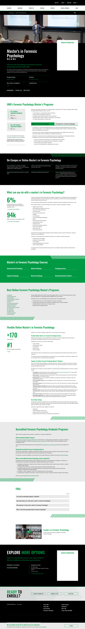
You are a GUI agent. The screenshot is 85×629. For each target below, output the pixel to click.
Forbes (8, 351)
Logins (63, 2)
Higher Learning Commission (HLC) (64, 372)
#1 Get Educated (10, 297)
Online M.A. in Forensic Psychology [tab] (40, 124)
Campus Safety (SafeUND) (67, 610)
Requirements (10, 90)
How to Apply (27, 90)
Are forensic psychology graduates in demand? (42, 497)
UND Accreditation (64, 455)
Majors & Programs (65, 8)
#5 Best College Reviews (12, 304)
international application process (13, 137)
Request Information (38, 593)
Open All (67, 493)
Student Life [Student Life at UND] (31, 8)
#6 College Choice (10, 311)
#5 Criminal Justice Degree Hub (13, 307)
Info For (57, 2)
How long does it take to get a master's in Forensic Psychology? (42, 505)
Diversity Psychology (41, 276)
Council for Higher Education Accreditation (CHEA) (29, 475)
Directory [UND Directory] (69, 2)
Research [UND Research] (42, 8)
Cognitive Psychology (17, 276)
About (77, 8)
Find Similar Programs (12, 567)
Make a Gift (64, 608)
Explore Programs (65, 604)
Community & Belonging (48, 610)
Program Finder (11, 12)
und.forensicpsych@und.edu (37, 573)
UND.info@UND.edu (11, 604)
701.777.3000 (19, 604)
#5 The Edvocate (10, 308)
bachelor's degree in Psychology (39, 441)
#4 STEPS (9, 301)
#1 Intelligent (9, 295)
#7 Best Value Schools (11, 312)
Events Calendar (46, 608)
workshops (58, 173)
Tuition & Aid (18, 90)
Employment (64, 606)
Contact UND (46, 604)
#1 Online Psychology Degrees (13, 299)
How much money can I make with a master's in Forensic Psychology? (42, 501)
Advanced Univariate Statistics (65, 276)
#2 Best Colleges (10, 300)
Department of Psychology (13, 565)
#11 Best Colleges (10, 314)
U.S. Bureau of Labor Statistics (13, 209)
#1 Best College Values (11, 296)
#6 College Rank (10, 310)
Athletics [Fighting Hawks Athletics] (53, 8)
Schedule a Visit (54, 593)
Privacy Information (42, 626)
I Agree (74, 625)
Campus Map (46, 606)
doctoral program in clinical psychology (49, 444)
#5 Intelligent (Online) (11, 306)
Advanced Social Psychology (17, 268)
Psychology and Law (65, 268)
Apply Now (70, 593)
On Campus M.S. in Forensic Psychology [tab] (65, 124)
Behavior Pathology (41, 268)
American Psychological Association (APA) (25, 439)
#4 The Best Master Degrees (12, 303)
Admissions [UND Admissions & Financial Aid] (20, 8)
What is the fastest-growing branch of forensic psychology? (42, 510)
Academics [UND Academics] (9, 8)
